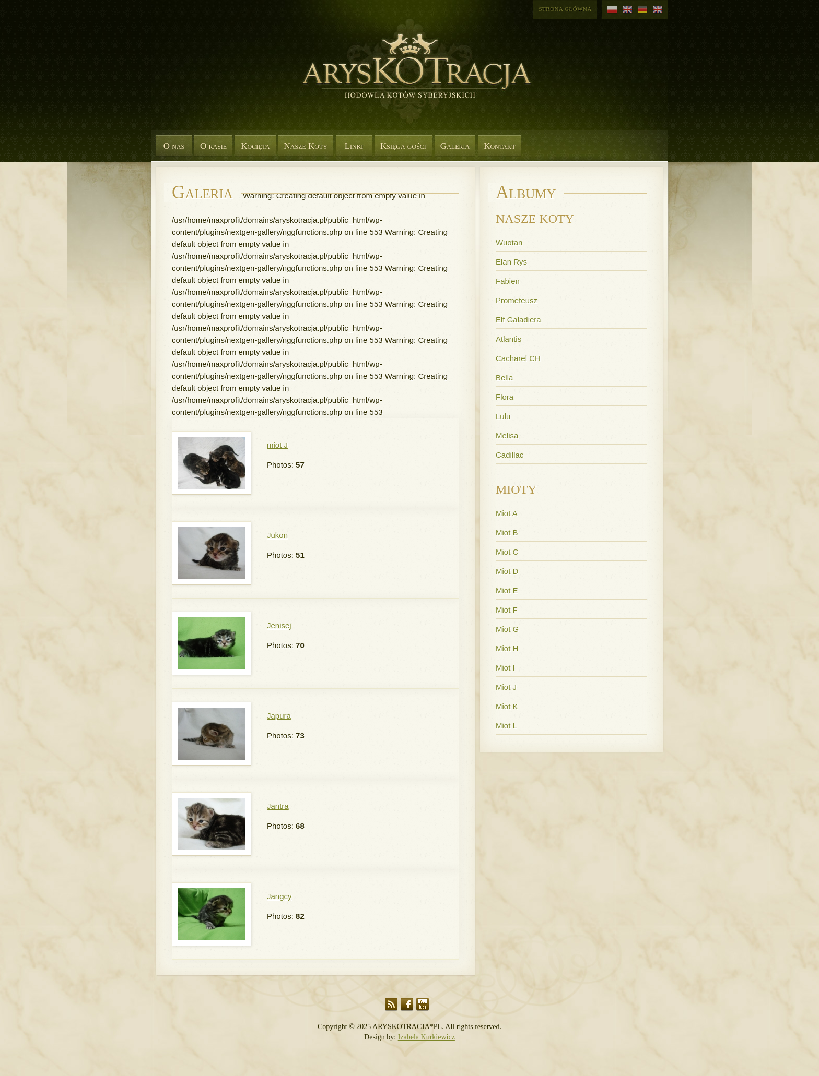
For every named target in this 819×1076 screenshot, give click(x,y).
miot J (277, 444)
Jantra (278, 806)
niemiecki (643, 10)
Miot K (507, 706)
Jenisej (279, 625)
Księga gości (403, 146)
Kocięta (255, 146)
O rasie (213, 146)
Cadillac (509, 454)
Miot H (507, 648)
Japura (279, 715)
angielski (628, 10)
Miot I (505, 667)
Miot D (507, 571)
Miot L (506, 725)
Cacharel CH (518, 358)
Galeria (455, 146)
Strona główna (565, 9)
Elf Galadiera (518, 319)
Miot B (507, 532)
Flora (504, 396)
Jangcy (279, 896)
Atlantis (508, 338)
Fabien (508, 281)
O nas (174, 146)
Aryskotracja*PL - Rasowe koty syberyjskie (412, 78)
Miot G (507, 629)
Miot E (507, 590)
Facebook (407, 1004)
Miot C (507, 551)
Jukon (277, 535)
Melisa (507, 435)
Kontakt (500, 146)
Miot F (507, 609)
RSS (391, 1004)
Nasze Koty (305, 146)
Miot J (506, 687)
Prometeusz (516, 300)
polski (612, 10)
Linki (354, 146)
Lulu (503, 416)
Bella (504, 377)
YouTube (422, 1004)
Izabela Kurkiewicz (426, 1037)
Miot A (507, 513)
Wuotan (509, 242)
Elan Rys (511, 261)
